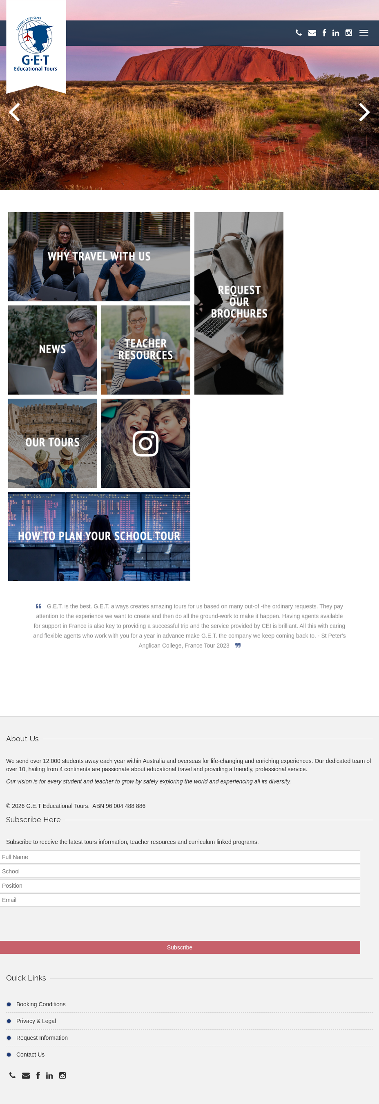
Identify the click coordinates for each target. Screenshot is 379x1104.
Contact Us (30, 1054)
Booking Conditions (41, 1004)
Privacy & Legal (36, 1021)
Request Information (42, 1037)
